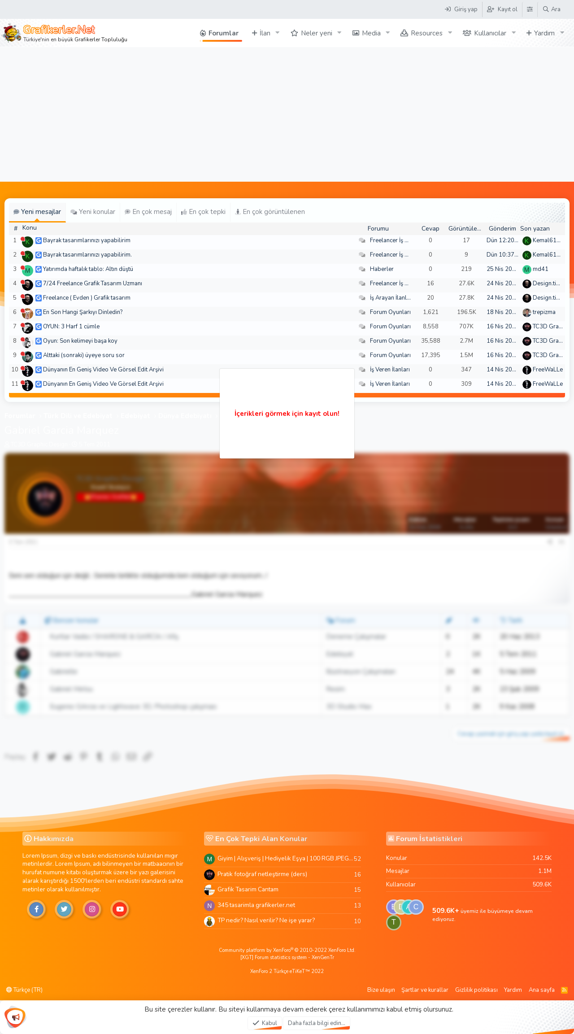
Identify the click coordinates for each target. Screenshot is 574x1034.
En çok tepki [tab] (203, 211)
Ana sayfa (542, 990)
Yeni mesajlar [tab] (37, 211)
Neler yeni (316, 33)
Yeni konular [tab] (92, 211)
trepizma (544, 312)
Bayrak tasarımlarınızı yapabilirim (86, 240)
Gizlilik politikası (476, 990)
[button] (277, 33)
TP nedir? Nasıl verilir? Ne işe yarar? (266, 920)
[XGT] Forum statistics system (287, 957)
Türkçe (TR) (24, 990)
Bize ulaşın (381, 990)
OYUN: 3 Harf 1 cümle (71, 327)
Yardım (544, 33)
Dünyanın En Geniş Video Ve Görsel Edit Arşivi (103, 370)
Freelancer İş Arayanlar (400, 240)
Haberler (382, 269)
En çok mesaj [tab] (148, 211)
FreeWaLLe (548, 370)
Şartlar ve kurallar (424, 990)
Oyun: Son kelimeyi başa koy (80, 341)
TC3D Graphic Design (39, 445)
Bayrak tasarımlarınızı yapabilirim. (87, 255)
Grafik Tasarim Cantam (247, 889)
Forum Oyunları (390, 312)
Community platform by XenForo (287, 950)
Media (371, 33)
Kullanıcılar (490, 33)
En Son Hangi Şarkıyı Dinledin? (82, 312)
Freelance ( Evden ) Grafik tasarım (86, 298)
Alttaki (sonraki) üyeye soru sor (84, 355)
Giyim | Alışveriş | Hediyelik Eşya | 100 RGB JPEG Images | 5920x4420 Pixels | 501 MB (285, 858)
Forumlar (224, 33)
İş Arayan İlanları (391, 298)
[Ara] (551, 9)
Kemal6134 (548, 240)
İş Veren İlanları (390, 370)
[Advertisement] (287, 114)
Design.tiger (549, 283)
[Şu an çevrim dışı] (22, 238)
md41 (540, 269)
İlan (265, 33)
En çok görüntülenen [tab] (270, 211)
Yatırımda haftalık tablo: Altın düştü (88, 269)
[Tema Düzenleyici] (529, 9)
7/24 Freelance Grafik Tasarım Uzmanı (92, 283)
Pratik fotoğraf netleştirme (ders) (262, 874)
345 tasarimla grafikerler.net (256, 905)
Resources (427, 33)
